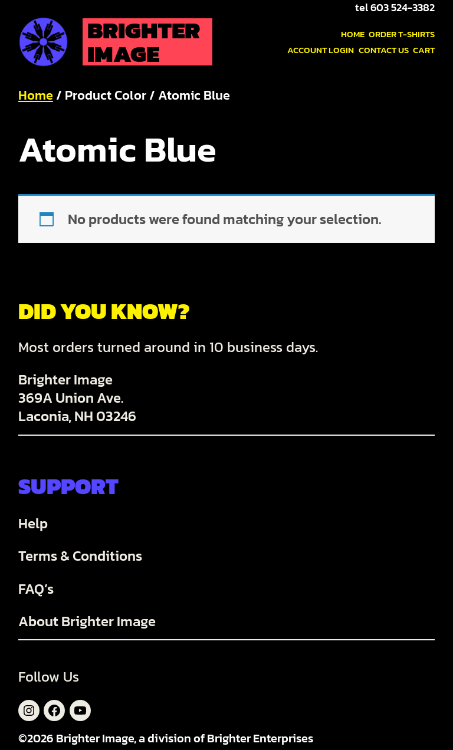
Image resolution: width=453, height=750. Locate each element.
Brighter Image (143, 41)
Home (35, 95)
